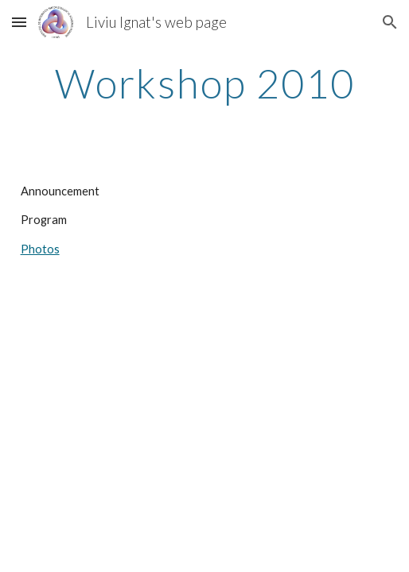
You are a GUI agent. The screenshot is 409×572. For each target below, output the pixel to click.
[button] (19, 22)
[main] (204, 83)
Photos (40, 249)
